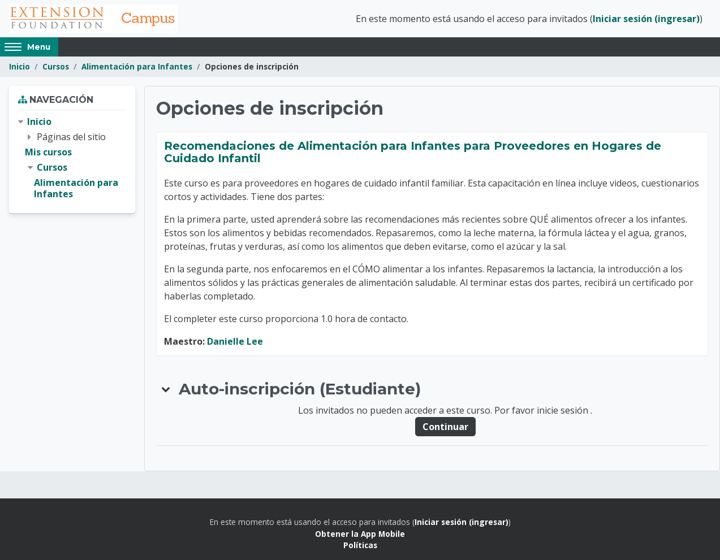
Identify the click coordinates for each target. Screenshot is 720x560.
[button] (166, 389)
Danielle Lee (235, 341)
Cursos (55, 66)
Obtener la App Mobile (360, 533)
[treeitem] (72, 157)
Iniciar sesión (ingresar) (646, 18)
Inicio (19, 66)
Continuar (445, 426)
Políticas (360, 545)
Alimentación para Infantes (136, 66)
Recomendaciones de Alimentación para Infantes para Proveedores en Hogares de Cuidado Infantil (412, 152)
